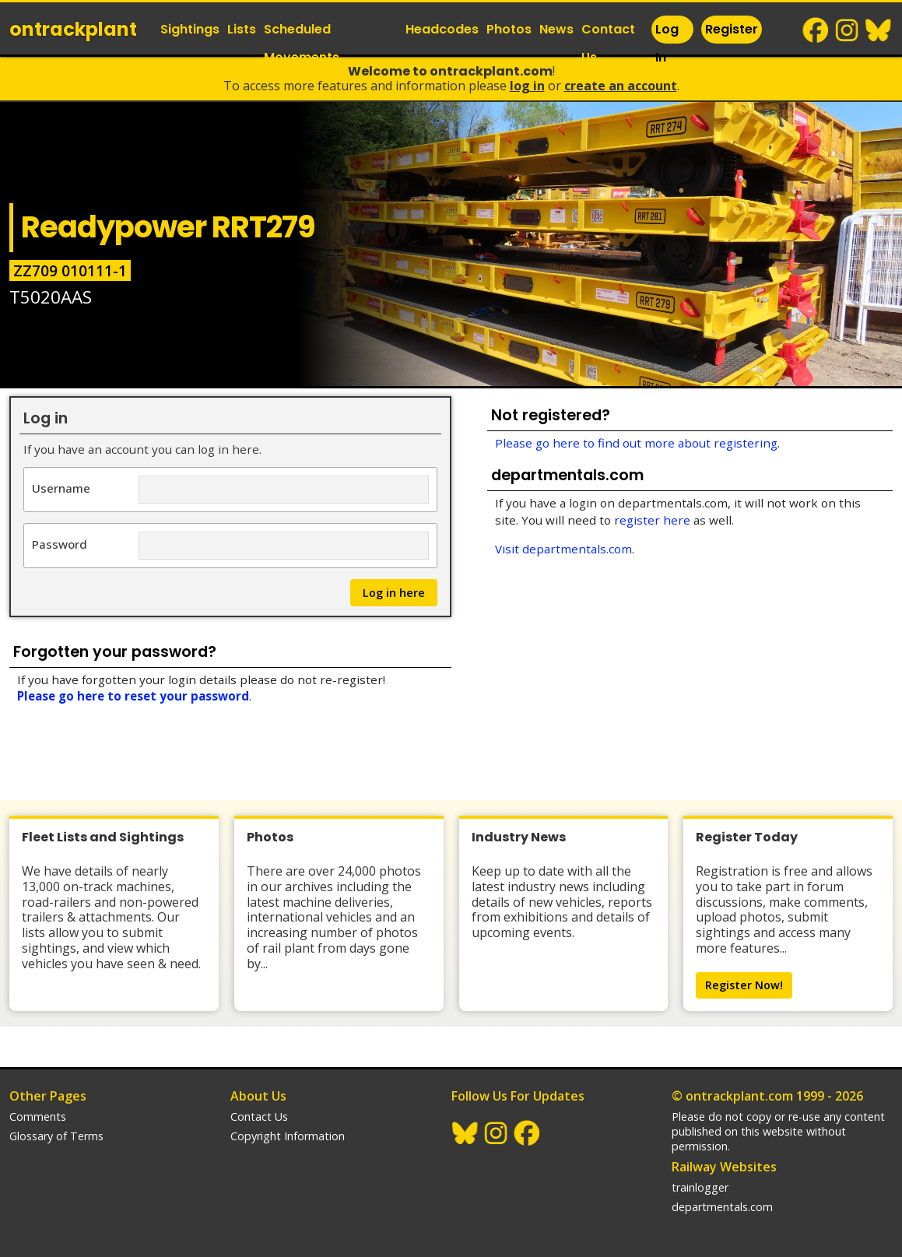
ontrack (73, 29)
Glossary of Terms (56, 1136)
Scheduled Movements (301, 43)
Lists (241, 29)
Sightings (189, 29)
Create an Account (620, 85)
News (556, 29)
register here (652, 520)
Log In (667, 43)
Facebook (816, 30)
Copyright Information (287, 1136)
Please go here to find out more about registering (636, 443)
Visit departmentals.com (563, 549)
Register (731, 29)
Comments (37, 1116)
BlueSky (879, 30)
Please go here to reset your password (133, 696)
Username (61, 487)
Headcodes (442, 29)
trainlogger (700, 1187)
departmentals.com (722, 1206)
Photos (509, 29)
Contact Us (608, 43)
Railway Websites (724, 1166)
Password (59, 543)
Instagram (848, 30)
